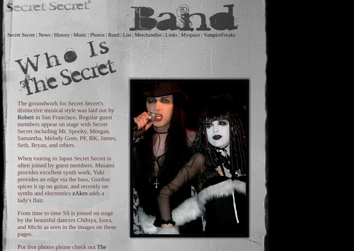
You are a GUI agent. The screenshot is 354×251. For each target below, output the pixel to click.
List (127, 35)
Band (113, 35)
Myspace (190, 35)
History (62, 35)
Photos (97, 35)
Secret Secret (21, 35)
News (44, 35)
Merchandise (148, 35)
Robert (25, 117)
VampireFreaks (219, 35)
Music (80, 35)
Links (171, 35)
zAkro (79, 193)
